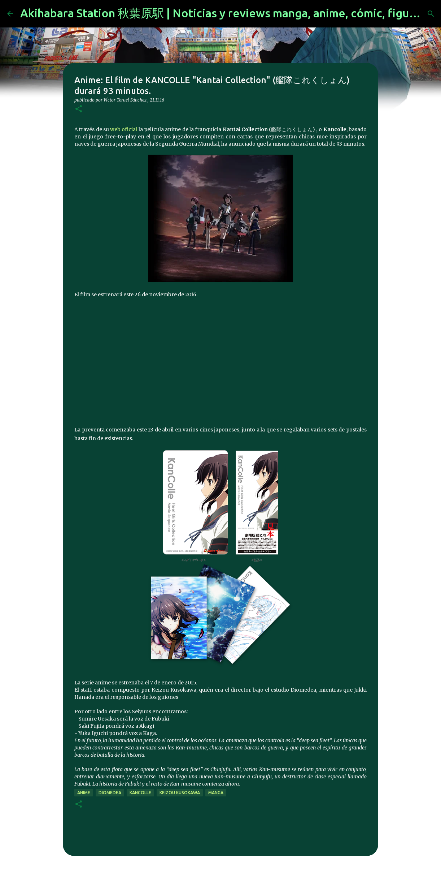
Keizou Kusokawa (180, 792)
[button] (78, 109)
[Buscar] (431, 13)
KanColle (140, 792)
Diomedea (110, 792)
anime (83, 792)
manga (215, 792)
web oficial (123, 129)
